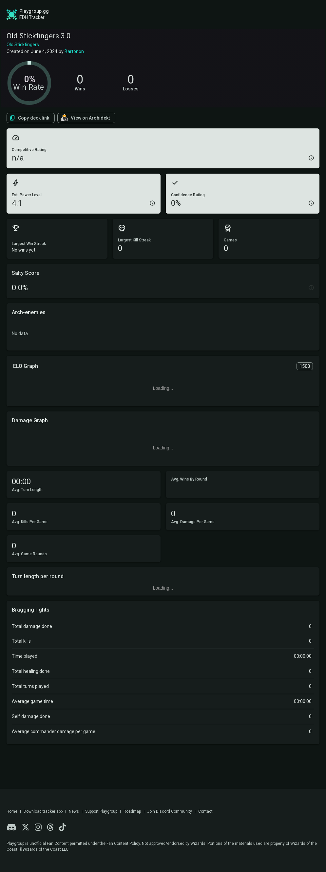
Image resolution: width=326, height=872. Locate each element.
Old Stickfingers (23, 44)
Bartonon (74, 51)
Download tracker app (43, 811)
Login (299, 14)
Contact (205, 811)
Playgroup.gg (34, 11)
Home (12, 811)
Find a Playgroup (210, 14)
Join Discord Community (169, 811)
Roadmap (162, 14)
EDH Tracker (32, 17)
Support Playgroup (101, 811)
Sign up (263, 14)
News (74, 811)
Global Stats (114, 14)
